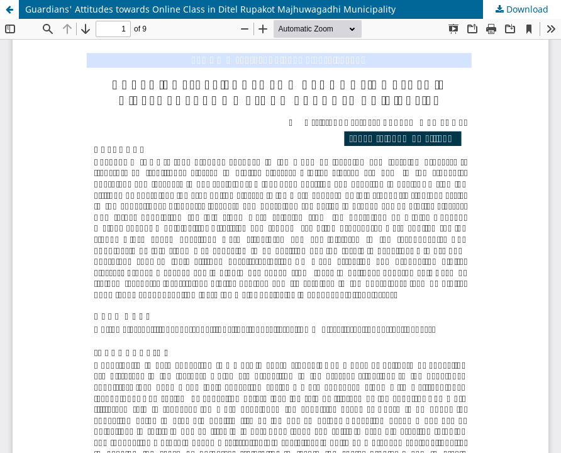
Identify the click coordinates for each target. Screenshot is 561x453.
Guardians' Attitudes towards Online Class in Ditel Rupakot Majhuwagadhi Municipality (210, 9)
